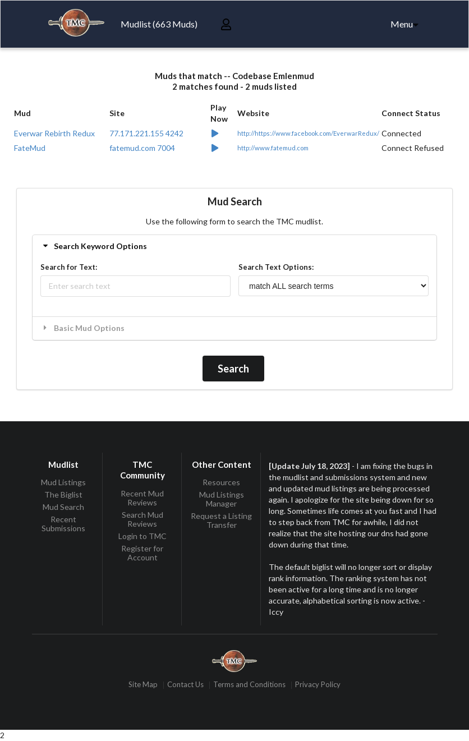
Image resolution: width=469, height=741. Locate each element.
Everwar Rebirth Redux (54, 133)
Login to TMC (142, 536)
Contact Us (185, 685)
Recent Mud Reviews (142, 498)
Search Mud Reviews (142, 519)
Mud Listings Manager (221, 499)
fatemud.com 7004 (142, 148)
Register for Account (142, 553)
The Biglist (63, 494)
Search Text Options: (276, 267)
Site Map (143, 685)
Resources (221, 482)
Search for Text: (68, 267)
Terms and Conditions (249, 685)
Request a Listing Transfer (221, 520)
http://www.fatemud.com (273, 147)
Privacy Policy (318, 685)
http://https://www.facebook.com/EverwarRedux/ (308, 133)
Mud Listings (63, 482)
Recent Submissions (63, 523)
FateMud (29, 148)
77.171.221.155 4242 (146, 133)
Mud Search (63, 507)
